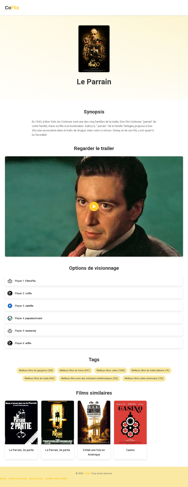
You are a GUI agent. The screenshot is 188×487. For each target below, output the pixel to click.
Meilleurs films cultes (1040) (111, 370)
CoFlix (87, 473)
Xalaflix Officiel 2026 (56, 478)
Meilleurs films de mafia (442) (39, 378)
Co (12, 8)
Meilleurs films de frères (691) (75, 370)
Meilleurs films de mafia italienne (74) (150, 370)
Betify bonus (36, 478)
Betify (3, 478)
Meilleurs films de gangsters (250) (36, 370)
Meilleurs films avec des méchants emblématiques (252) (89, 378)
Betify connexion (18, 478)
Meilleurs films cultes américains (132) (144, 378)
